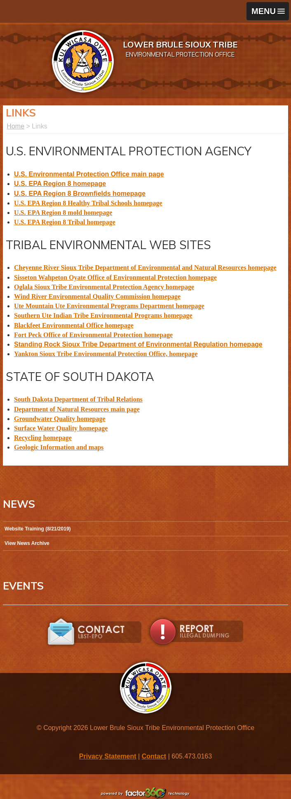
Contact (154, 756)
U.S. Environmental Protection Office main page (89, 174)
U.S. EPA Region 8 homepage (60, 183)
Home (15, 126)
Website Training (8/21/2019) (38, 529)
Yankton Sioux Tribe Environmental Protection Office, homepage (105, 353)
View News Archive (27, 543)
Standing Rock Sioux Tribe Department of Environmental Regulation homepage (138, 344)
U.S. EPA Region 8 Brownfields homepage (80, 193)
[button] (267, 11)
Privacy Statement (107, 756)
